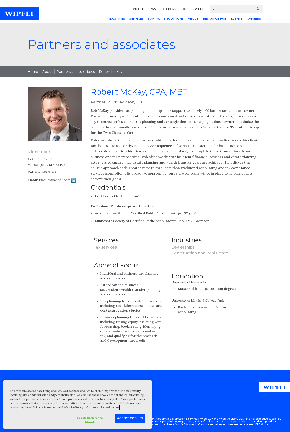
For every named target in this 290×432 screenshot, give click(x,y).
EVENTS (237, 18)
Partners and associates (76, 72)
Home (33, 72)
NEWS (152, 9)
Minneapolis (39, 152)
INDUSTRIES (116, 18)
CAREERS (254, 18)
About (47, 72)
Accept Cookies (130, 418)
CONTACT (136, 9)
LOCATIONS (168, 9)
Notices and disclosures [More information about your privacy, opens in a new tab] (102, 407)
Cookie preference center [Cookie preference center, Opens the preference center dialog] (90, 419)
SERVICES (136, 18)
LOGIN (184, 9)
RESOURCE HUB (214, 18)
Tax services (105, 247)
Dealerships (183, 247)
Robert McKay (110, 72)
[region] (77, 404)
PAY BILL (198, 9)
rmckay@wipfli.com (55, 180)
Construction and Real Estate (200, 253)
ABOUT (193, 18)
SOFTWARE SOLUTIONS (166, 18)
